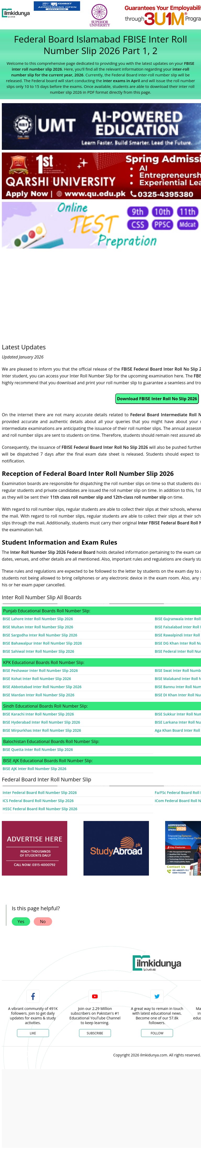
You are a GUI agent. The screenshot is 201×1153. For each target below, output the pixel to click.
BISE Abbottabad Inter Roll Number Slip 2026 (42, 686)
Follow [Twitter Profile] (157, 1033)
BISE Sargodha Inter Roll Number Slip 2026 (40, 635)
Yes (21, 921)
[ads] (34, 848)
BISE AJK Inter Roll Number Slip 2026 (34, 768)
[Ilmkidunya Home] (16, 13)
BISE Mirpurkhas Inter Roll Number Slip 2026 (42, 730)
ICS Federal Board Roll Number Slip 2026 (38, 800)
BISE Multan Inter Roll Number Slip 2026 (38, 626)
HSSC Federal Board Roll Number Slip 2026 (40, 808)
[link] (57, 6)
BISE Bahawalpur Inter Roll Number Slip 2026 (42, 643)
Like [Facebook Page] (33, 1033)
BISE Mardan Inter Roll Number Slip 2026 (38, 694)
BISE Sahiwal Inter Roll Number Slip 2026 (38, 651)
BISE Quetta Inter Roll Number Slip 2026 (38, 749)
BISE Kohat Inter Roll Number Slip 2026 (37, 678)
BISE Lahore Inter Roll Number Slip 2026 (38, 618)
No (43, 921)
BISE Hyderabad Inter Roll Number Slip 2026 (41, 722)
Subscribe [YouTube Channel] (95, 1033)
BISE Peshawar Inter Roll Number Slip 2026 (40, 670)
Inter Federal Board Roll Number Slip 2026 (40, 792)
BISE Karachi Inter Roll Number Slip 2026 (38, 714)
